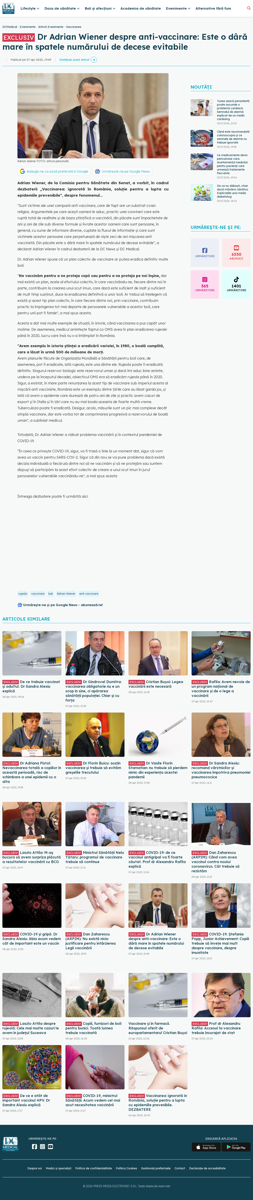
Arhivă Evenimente (50, 27)
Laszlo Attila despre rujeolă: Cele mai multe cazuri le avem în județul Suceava (30, 1028)
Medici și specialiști (58, 1168)
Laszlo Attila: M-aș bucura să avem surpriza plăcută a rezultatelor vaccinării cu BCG (31, 857)
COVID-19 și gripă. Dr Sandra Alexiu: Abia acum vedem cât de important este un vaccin (31, 939)
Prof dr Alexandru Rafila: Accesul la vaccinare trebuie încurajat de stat (216, 1028)
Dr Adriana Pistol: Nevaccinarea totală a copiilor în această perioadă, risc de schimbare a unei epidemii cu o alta (31, 772)
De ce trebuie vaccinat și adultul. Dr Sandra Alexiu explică (31, 686)
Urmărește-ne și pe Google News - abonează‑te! (63, 605)
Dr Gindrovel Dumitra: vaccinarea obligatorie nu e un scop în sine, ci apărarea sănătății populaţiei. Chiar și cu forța (93, 691)
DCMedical (9, 27)
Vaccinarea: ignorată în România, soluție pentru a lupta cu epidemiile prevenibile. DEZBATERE (158, 1102)
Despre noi (34, 1168)
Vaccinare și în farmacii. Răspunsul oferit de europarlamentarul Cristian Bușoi (158, 1028)
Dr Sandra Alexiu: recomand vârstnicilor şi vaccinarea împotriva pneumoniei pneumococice (221, 770)
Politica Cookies (126, 1168)
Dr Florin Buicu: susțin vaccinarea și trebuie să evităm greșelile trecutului (93, 768)
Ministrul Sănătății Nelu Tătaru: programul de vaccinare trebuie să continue (94, 857)
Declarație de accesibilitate (207, 1168)
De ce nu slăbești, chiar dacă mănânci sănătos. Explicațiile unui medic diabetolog (233, 191)
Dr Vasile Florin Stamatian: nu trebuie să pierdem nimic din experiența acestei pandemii (158, 770)
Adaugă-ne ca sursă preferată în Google (57, 171)
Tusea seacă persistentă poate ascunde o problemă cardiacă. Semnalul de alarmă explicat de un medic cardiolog (233, 110)
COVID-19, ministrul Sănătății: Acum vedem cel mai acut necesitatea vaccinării (92, 1100)
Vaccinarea (73, 27)
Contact (180, 1168)
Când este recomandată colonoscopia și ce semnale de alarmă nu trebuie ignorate (233, 137)
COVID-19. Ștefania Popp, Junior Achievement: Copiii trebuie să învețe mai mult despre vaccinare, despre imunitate (220, 943)
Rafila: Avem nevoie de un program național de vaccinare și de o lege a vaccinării (221, 688)
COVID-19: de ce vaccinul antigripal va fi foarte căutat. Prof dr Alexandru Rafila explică (157, 859)
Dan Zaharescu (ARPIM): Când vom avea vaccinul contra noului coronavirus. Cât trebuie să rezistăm (216, 861)
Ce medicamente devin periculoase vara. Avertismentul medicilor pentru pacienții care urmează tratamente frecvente (232, 164)
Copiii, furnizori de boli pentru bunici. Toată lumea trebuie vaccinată (93, 1028)
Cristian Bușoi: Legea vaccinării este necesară (156, 684)
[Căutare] (249, 8)
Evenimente (27, 27)
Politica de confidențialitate (93, 1168)
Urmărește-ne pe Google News (126, 171)
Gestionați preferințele (156, 1168)
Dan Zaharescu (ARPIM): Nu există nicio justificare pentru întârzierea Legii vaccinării (90, 941)
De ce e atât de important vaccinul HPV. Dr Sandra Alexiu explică (26, 1100)
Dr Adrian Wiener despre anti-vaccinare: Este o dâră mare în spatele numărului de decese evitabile (156, 941)
